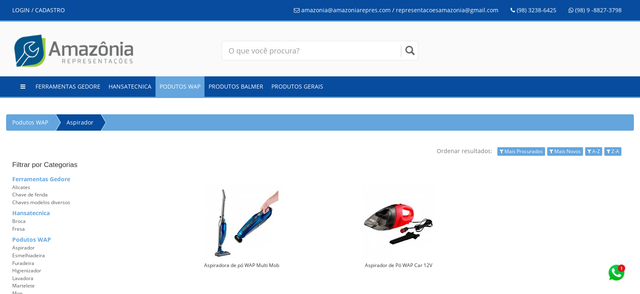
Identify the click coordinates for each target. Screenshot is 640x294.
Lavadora (22, 278)
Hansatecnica (130, 86)
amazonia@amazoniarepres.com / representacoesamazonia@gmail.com (396, 10)
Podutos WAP (180, 86)
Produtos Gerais (297, 86)
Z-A (613, 151)
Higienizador (26, 270)
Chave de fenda (30, 194)
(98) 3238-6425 (533, 10)
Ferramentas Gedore (68, 86)
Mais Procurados (521, 151)
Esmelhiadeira (28, 255)
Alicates (21, 187)
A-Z (593, 151)
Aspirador (80, 122)
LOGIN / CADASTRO (38, 10)
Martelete (23, 285)
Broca (19, 221)
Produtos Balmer (236, 86)
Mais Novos (565, 151)
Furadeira (23, 263)
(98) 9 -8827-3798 (595, 10)
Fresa (18, 228)
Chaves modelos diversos (41, 202)
